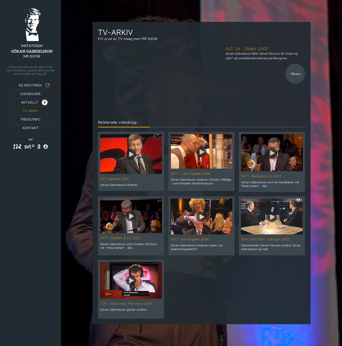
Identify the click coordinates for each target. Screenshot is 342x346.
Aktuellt (29, 102)
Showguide (30, 94)
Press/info (30, 119)
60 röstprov (30, 85)
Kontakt (30, 128)
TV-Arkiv (30, 111)
